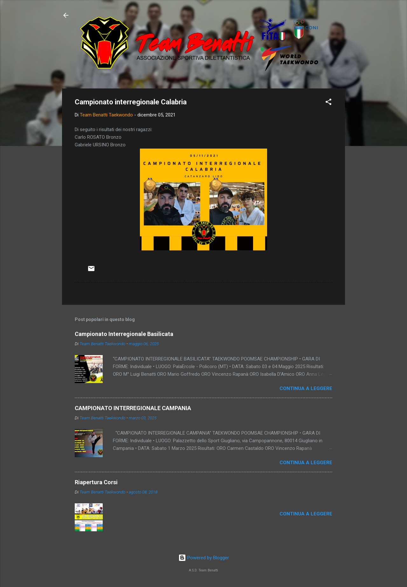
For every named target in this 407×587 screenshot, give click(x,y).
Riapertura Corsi (96, 482)
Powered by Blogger (203, 558)
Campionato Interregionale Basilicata (124, 334)
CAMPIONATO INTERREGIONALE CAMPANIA (133, 408)
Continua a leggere (305, 388)
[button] (328, 103)
